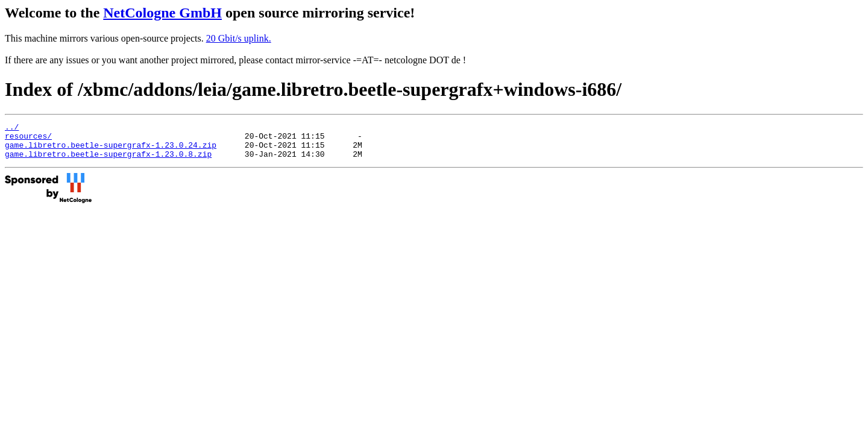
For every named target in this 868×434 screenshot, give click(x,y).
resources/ (28, 139)
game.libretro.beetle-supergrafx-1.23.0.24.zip (110, 150)
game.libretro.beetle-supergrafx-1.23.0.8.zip (108, 161)
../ (12, 128)
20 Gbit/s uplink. (238, 38)
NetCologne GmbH (162, 12)
